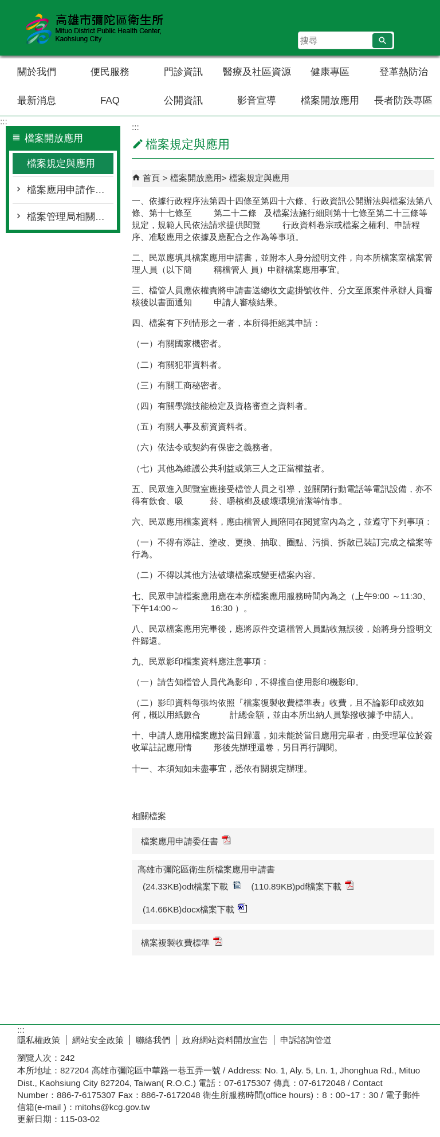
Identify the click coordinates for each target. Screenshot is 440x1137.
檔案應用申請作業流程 (70, 189)
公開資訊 (183, 100)
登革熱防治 (403, 71)
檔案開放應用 (330, 100)
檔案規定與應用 (61, 163)
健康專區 (330, 71)
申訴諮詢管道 (306, 1040)
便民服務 (110, 71)
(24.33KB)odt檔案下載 (192, 885)
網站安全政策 (98, 1040)
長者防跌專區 (403, 100)
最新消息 (36, 100)
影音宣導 (256, 100)
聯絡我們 (153, 1040)
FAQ (109, 100)
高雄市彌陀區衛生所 (97, 28)
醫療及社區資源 (257, 71)
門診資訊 (183, 71)
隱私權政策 (38, 1040)
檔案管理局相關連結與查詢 (70, 216)
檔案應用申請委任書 (186, 840)
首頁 (151, 178)
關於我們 (36, 71)
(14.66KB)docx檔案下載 (195, 908)
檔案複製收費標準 (181, 942)
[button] (382, 40)
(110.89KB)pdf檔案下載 (303, 885)
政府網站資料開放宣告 (225, 1040)
